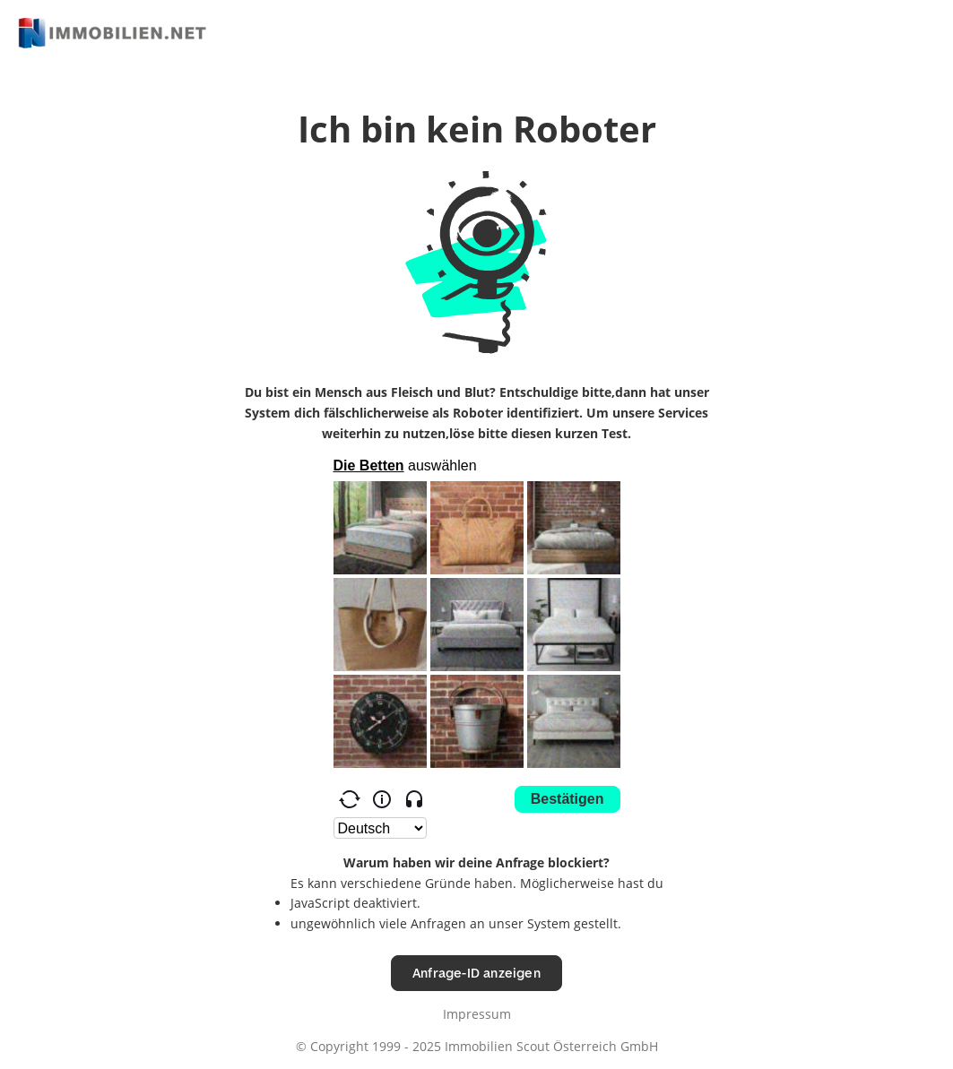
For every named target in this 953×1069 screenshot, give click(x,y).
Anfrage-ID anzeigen (476, 972)
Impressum (477, 1013)
